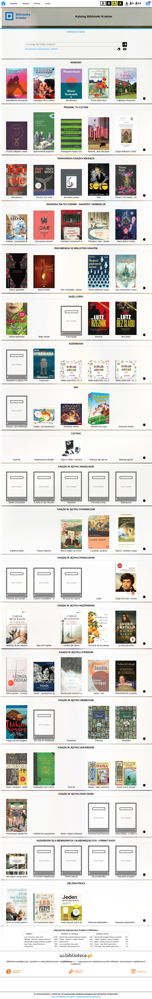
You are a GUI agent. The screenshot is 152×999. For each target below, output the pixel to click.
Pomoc (37, 3)
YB (114, 3)
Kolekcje (54, 49)
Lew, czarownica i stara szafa (33, 937)
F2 (138, 3)
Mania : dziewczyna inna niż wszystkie (107, 942)
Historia (25, 3)
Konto (47, 3)
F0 (126, 3)
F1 (131, 3)
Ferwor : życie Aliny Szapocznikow (105, 944)
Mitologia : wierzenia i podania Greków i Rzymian (39, 939)
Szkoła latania (28, 946)
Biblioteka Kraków (76, 32)
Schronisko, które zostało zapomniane (107, 946)
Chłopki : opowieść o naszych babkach (71, 939)
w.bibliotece (68, 961)
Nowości (14, 3)
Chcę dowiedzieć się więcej (63, 996)
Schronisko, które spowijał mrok (69, 946)
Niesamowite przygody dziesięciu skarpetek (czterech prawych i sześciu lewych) (49, 942)
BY (120, 3)
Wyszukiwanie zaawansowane (37, 49)
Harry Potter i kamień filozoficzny (34, 944)
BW (109, 3)
